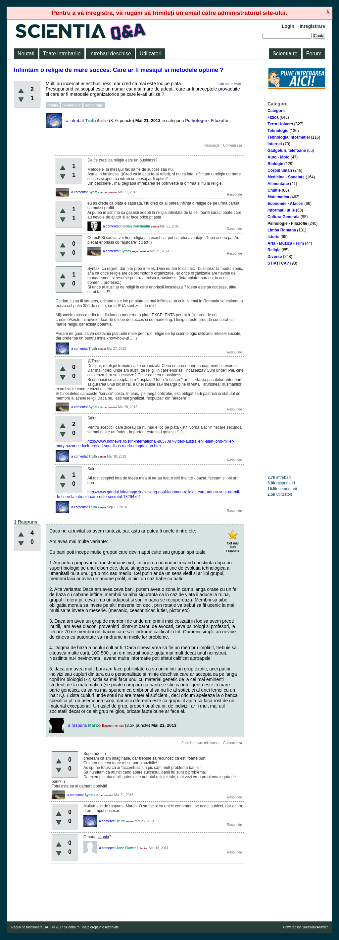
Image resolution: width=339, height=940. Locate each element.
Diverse (274, 256)
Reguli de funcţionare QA (29, 927)
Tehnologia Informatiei (288, 137)
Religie (273, 250)
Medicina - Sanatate (286, 177)
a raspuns (77, 725)
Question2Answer (315, 927)
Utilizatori (151, 53)
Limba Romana (281, 230)
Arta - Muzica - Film (285, 243)
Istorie (273, 236)
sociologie (94, 105)
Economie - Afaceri (285, 203)
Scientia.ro (285, 53)
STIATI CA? (278, 263)
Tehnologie (277, 130)
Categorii (276, 110)
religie (52, 105)
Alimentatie (278, 183)
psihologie (72, 105)
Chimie (274, 190)
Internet (274, 144)
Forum (313, 53)
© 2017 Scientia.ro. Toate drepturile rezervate (85, 927)
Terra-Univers (280, 124)
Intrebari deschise (110, 53)
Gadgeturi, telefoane (286, 150)
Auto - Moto (278, 157)
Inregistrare (312, 26)
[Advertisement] (296, 370)
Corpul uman (279, 170)
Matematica (278, 197)
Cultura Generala (283, 217)
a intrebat (75, 120)
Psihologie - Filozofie (287, 223)
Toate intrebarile (62, 53)
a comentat (79, 192)
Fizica (272, 117)
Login (288, 26)
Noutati (26, 53)
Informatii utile (281, 210)
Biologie (275, 163)
